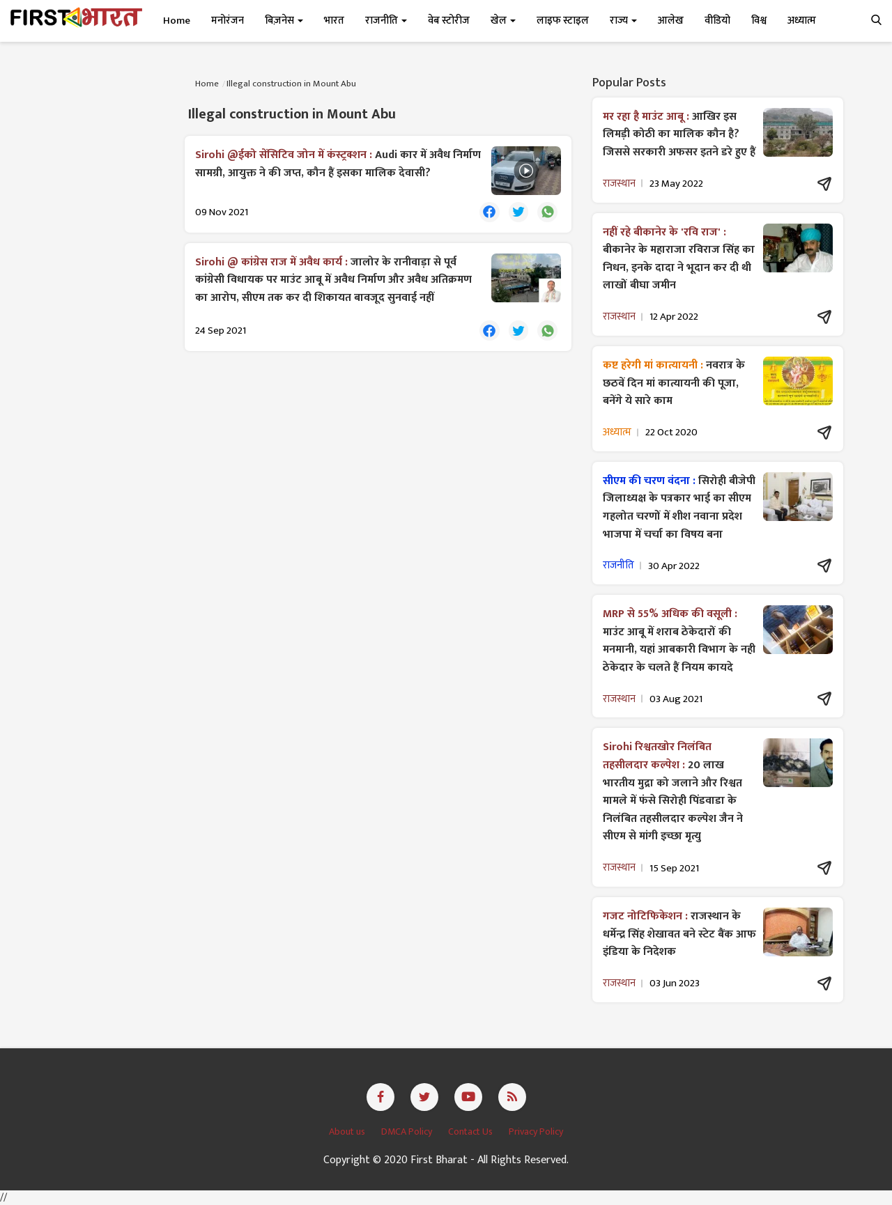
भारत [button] (334, 20)
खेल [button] (503, 20)
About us (348, 1132)
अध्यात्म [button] (801, 20)
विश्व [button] (759, 20)
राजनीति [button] (386, 20)
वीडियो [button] (717, 20)
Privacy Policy (536, 1132)
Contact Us (471, 1132)
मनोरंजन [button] (227, 20)
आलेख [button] (671, 20)
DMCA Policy (407, 1132)
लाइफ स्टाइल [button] (563, 20)
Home (176, 20)
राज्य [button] (623, 20)
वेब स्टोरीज (449, 20)
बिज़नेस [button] (284, 20)
